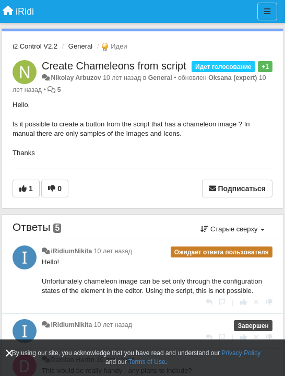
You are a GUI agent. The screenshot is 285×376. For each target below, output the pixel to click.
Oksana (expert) (232, 77)
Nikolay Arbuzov (76, 77)
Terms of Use (146, 362)
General (80, 46)
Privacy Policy (240, 353)
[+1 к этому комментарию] (243, 302)
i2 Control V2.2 (35, 46)
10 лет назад (113, 251)
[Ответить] (209, 302)
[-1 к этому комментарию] (269, 302)
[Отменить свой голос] (256, 302)
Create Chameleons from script (114, 66)
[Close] (9, 353)
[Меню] (267, 11)
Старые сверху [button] (232, 229)
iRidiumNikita (71, 251)
